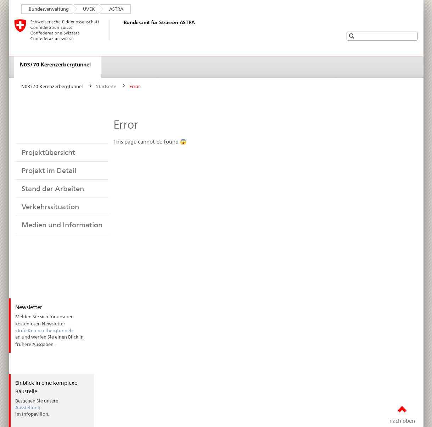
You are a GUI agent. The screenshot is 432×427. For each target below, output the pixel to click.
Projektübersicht (48, 152)
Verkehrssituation (50, 206)
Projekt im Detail (49, 170)
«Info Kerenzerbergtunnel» (44, 330)
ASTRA (116, 9)
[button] (412, 35)
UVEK (89, 9)
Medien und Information (62, 225)
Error (134, 86)
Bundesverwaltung (49, 9)
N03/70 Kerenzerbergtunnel (55, 64)
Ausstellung (27, 407)
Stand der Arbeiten (53, 188)
